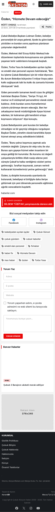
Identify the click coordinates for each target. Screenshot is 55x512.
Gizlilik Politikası (10, 440)
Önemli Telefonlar (11, 467)
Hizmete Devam (26, 253)
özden (23, 260)
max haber (8, 260)
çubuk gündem (10, 239)
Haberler (5, 12)
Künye (5, 463)
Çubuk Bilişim (9, 445)
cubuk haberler (32, 239)
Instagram (41, 221)
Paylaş (46, 27)
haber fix (7, 253)
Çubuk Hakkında (10, 449)
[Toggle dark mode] (34, 4)
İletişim (5, 458)
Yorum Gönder (13, 336)
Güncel (18, 13)
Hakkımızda (7, 454)
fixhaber (33, 246)
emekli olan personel (12, 246)
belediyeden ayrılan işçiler (15, 232)
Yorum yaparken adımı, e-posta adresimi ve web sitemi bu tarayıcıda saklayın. (27, 307)
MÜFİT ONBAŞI (9, 24)
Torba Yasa (39, 260)
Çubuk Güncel (41, 232)
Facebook (14, 221)
